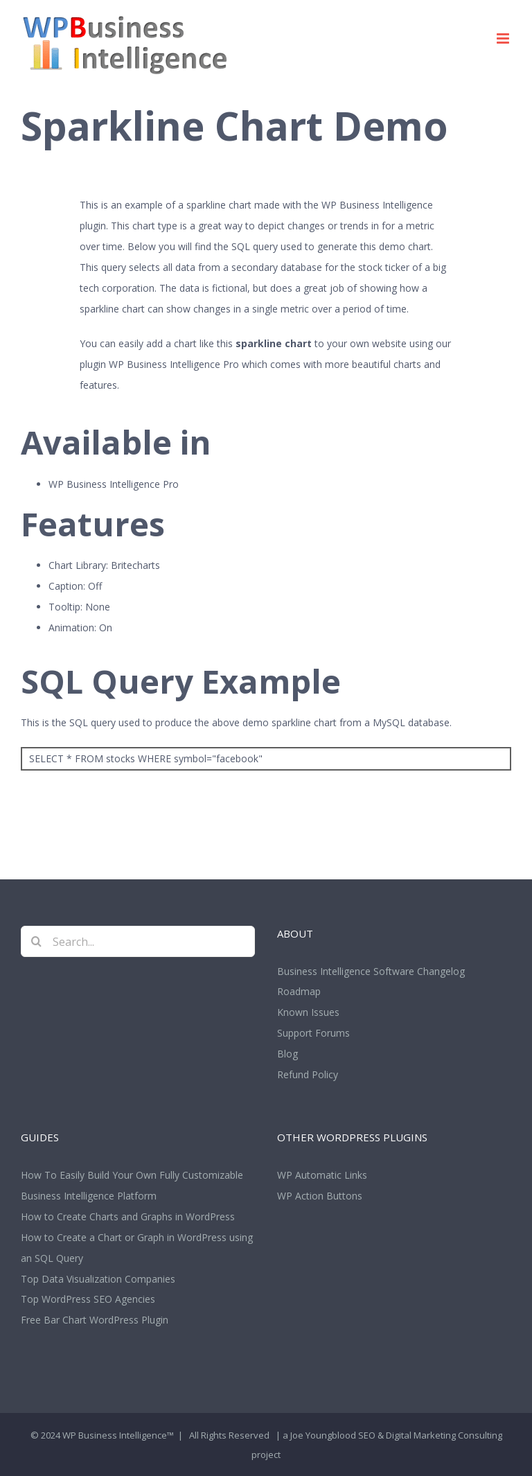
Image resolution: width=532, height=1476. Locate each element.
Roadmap (299, 991)
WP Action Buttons (319, 1195)
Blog (287, 1053)
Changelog (441, 971)
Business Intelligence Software (345, 971)
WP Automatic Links (322, 1174)
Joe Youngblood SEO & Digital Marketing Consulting (396, 1435)
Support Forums (313, 1032)
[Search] (36, 941)
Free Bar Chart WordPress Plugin (94, 1319)
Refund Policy (307, 1074)
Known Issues (308, 1012)
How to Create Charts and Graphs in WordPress (128, 1216)
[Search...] (138, 941)
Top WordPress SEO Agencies (88, 1299)
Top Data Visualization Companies (98, 1278)
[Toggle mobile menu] (504, 38)
